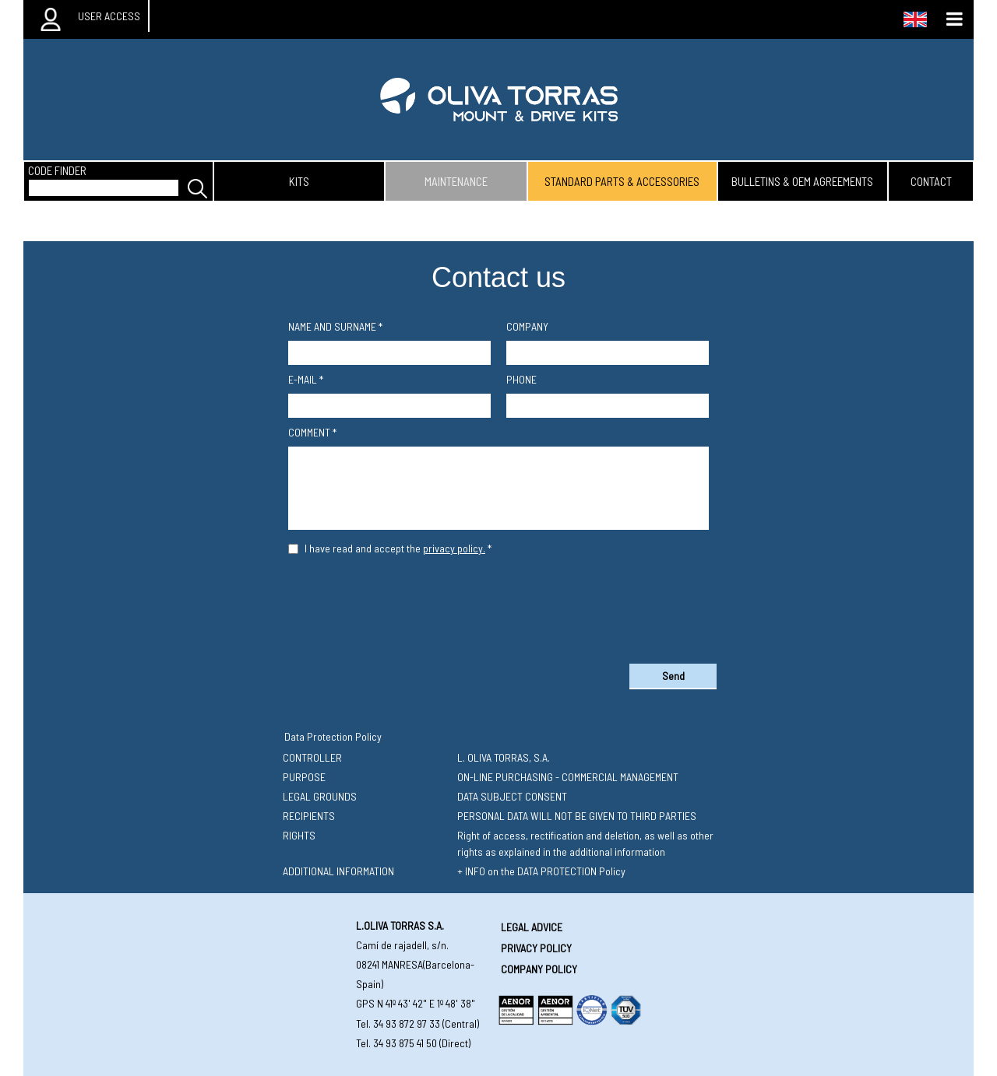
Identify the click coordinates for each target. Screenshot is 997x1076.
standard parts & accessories (621, 181)
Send (673, 675)
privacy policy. (454, 548)
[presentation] (498, 606)
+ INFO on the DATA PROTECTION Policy (541, 871)
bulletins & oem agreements (802, 181)
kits (299, 181)
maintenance (456, 181)
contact (931, 181)
